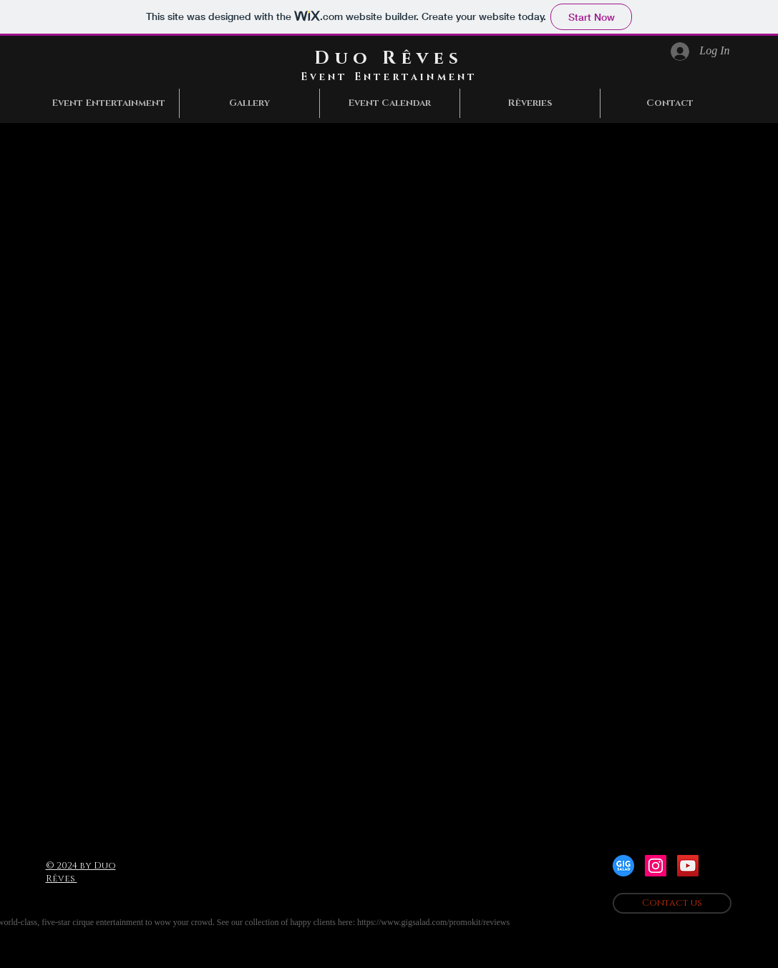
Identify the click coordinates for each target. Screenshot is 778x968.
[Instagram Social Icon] (655, 865)
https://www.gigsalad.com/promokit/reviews (433, 922)
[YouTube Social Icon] (688, 865)
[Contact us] (672, 903)
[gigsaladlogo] (623, 865)
